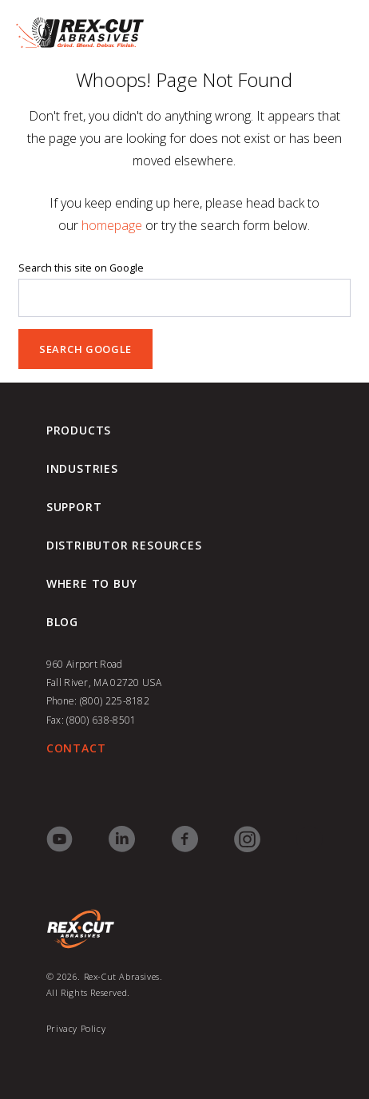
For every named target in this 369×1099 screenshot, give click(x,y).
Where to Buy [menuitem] (91, 583)
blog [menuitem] (62, 622)
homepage (111, 225)
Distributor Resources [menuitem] (124, 545)
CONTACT (76, 748)
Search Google (85, 349)
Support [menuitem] (74, 507)
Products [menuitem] (78, 430)
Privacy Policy (75, 1028)
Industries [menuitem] (82, 468)
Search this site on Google (81, 268)
